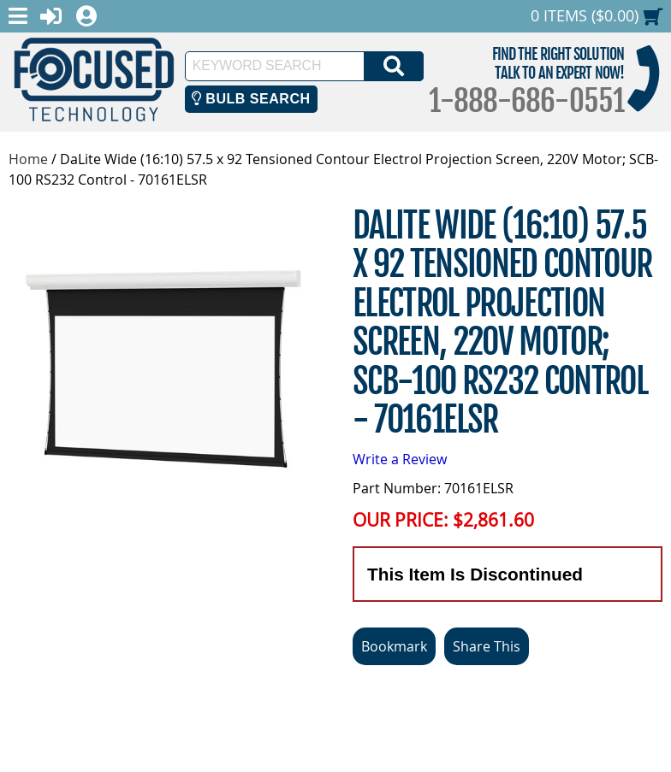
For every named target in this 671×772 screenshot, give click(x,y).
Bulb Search (251, 98)
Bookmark (394, 646)
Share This (486, 646)
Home (28, 159)
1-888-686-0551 (526, 101)
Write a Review (400, 459)
